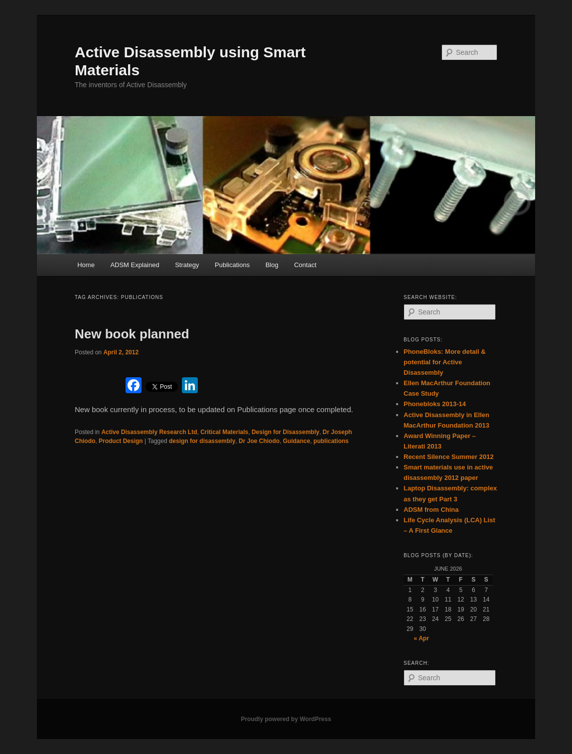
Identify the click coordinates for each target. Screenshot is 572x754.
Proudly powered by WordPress (286, 719)
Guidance (296, 441)
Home (86, 265)
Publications (232, 265)
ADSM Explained (134, 265)
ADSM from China (431, 509)
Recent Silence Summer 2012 (449, 456)
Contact (305, 265)
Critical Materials (224, 432)
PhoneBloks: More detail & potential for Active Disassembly (445, 362)
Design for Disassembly (285, 432)
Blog (272, 265)
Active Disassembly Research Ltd (149, 432)
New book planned (132, 333)
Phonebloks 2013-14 (435, 404)
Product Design (121, 441)
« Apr (421, 638)
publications (331, 441)
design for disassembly (202, 441)
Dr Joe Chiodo (259, 441)
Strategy (187, 265)
